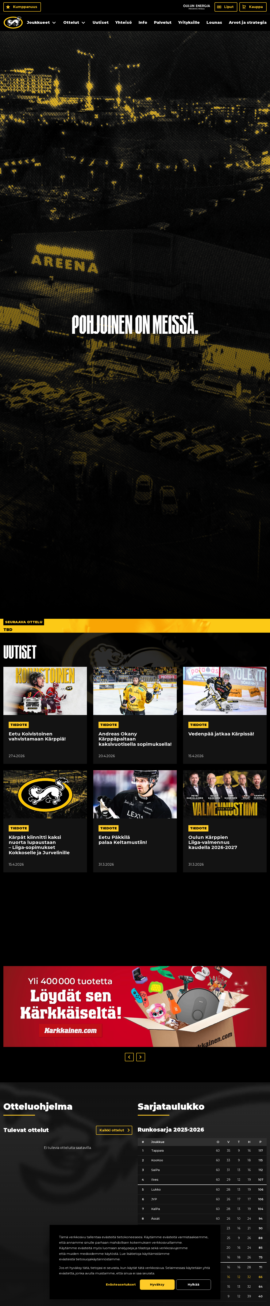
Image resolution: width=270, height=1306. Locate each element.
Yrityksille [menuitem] (189, 22)
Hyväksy (157, 1284)
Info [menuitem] (143, 22)
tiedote (18, 725)
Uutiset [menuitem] (101, 22)
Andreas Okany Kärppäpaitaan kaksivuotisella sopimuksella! (135, 739)
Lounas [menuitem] (214, 22)
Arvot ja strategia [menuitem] (248, 22)
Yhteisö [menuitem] (123, 22)
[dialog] (135, 1262)
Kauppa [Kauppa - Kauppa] (256, 7)
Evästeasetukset (121, 1284)
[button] (129, 1057)
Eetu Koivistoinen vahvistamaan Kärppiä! (37, 736)
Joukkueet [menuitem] (38, 22)
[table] (202, 1219)
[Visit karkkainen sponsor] (135, 1006)
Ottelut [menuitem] (71, 22)
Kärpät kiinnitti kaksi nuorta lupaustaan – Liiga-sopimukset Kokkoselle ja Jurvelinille (39, 845)
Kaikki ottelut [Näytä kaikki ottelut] (112, 1130)
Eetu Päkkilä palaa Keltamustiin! (123, 840)
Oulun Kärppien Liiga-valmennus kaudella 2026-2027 (212, 842)
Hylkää (193, 1284)
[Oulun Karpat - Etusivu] (13, 22)
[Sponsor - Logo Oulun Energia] (196, 7)
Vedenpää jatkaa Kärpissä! (221, 734)
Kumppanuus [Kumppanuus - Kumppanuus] (25, 7)
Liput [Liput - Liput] (229, 7)
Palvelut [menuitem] (162, 22)
